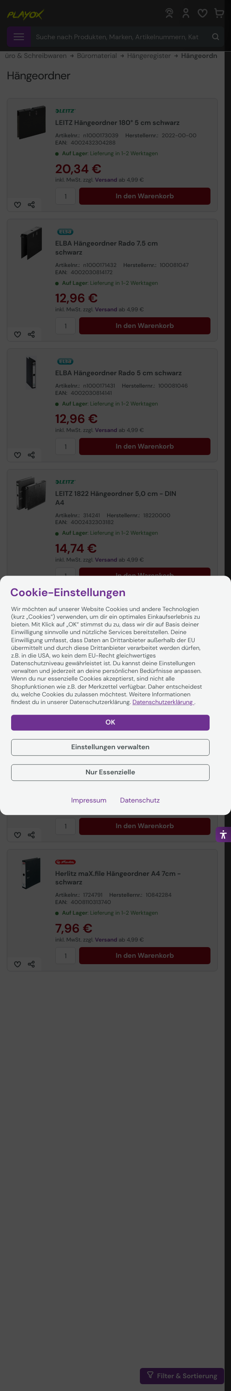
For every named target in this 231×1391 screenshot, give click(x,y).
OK (111, 722)
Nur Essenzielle (110, 772)
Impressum (89, 800)
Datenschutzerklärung (163, 702)
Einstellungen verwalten (110, 746)
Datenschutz (140, 800)
